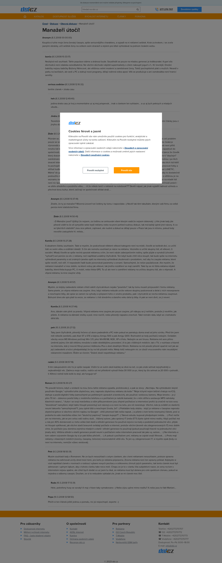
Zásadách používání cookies (95, 155)
